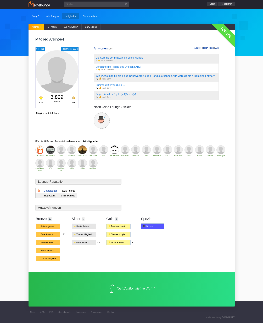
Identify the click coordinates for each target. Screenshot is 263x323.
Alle (217, 48)
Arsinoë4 (36, 27)
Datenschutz (97, 312)
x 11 (63, 234)
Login (212, 4)
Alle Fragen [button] (52, 16)
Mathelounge (51, 190)
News (32, 312)
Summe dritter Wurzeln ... (110, 84)
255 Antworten (71, 27)
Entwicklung (91, 27)
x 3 (98, 242)
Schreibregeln (64, 312)
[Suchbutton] (126, 4)
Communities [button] (90, 16)
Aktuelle (198, 48)
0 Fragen (52, 27)
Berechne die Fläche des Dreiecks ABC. (118, 66)
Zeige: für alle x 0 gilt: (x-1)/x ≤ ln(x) (116, 94)
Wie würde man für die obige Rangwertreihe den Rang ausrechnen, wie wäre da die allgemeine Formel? (155, 75)
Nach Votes (208, 48)
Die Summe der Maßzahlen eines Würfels (119, 57)
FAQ (51, 312)
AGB (42, 312)
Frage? (36, 16)
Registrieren (226, 4)
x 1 (133, 242)
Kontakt (110, 312)
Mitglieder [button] (70, 16)
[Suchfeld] (96, 4)
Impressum (81, 312)
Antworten (103, 48)
